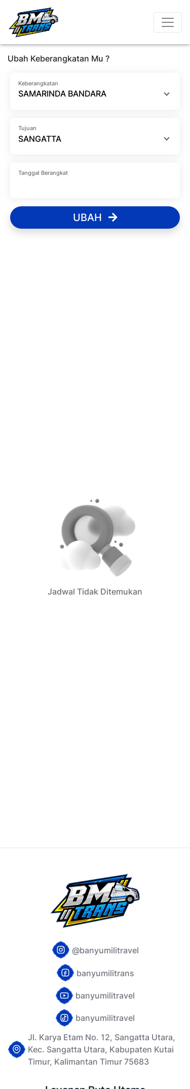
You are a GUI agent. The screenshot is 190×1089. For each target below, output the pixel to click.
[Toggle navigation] (168, 22)
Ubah (95, 217)
